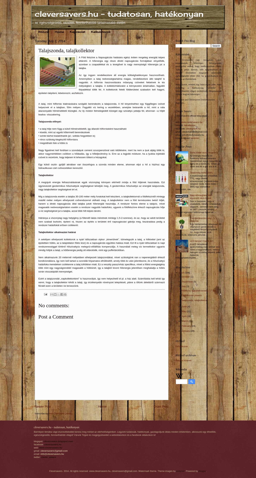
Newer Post (43, 406)
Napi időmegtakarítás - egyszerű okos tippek (201, 196)
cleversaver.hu (193, 128)
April (184, 316)
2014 (182, 272)
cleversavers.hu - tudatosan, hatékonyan (119, 14)
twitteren (195, 138)
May (184, 311)
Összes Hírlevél (183, 360)
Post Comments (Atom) (60, 413)
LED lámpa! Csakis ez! (201, 241)
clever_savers (48, 457)
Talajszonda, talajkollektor (194, 300)
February (186, 326)
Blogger (202, 471)
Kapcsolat (77, 32)
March (185, 321)
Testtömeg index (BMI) (201, 172)
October (186, 276)
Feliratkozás (182, 346)
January (186, 331)
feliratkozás (190, 125)
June (184, 306)
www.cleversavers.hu (191, 122)
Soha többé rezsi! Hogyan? (203, 152)
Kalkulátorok (100, 32)
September (187, 281)
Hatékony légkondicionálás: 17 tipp (198, 290)
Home (59, 32)
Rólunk (43, 32)
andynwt (180, 471)
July (184, 286)
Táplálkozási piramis (191, 295)
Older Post (161, 406)
